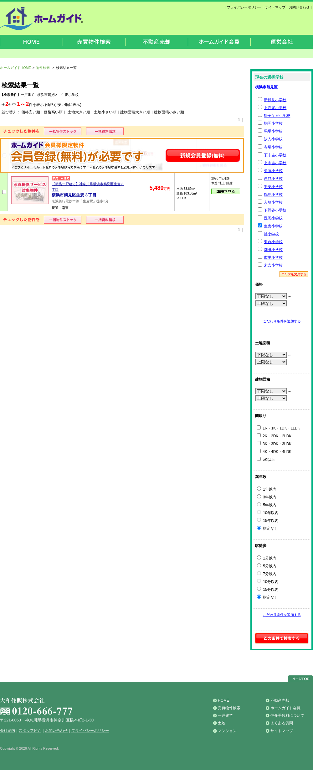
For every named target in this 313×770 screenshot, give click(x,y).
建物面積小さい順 (169, 112)
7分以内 (266, 574)
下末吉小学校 (275, 155)
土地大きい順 (79, 112)
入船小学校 (273, 202)
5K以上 (266, 459)
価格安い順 (30, 112)
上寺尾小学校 (275, 108)
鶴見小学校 (273, 194)
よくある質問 (281, 723)
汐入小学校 (273, 139)
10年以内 (268, 513)
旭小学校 (271, 234)
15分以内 (268, 589)
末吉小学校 (273, 265)
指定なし (267, 528)
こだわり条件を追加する (282, 321)
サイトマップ (275, 7)
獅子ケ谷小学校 (277, 115)
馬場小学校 (273, 131)
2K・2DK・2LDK (274, 436)
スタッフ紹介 (30, 730)
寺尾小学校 (273, 147)
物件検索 (43, 68)
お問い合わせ (299, 7)
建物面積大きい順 (135, 112)
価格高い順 (53, 112)
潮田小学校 (273, 249)
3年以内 (266, 497)
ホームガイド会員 (285, 708)
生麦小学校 (273, 226)
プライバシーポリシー (244, 7)
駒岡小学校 (273, 123)
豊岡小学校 (273, 218)
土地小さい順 (105, 112)
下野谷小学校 (275, 210)
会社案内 (7, 730)
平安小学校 (273, 187)
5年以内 (266, 505)
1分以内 (266, 558)
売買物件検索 (229, 708)
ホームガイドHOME (15, 68)
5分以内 (266, 566)
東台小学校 (273, 242)
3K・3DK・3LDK (274, 444)
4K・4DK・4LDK (274, 452)
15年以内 (268, 520)
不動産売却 (279, 700)
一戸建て (225, 715)
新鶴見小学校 (275, 100)
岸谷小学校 (273, 178)
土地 (221, 723)
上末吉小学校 (275, 163)
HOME (223, 700)
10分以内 (268, 582)
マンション (227, 731)
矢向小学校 (273, 171)
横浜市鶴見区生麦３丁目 (74, 195)
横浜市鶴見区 (266, 87)
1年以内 (266, 489)
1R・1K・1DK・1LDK (278, 428)
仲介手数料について (287, 715)
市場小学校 (273, 257)
